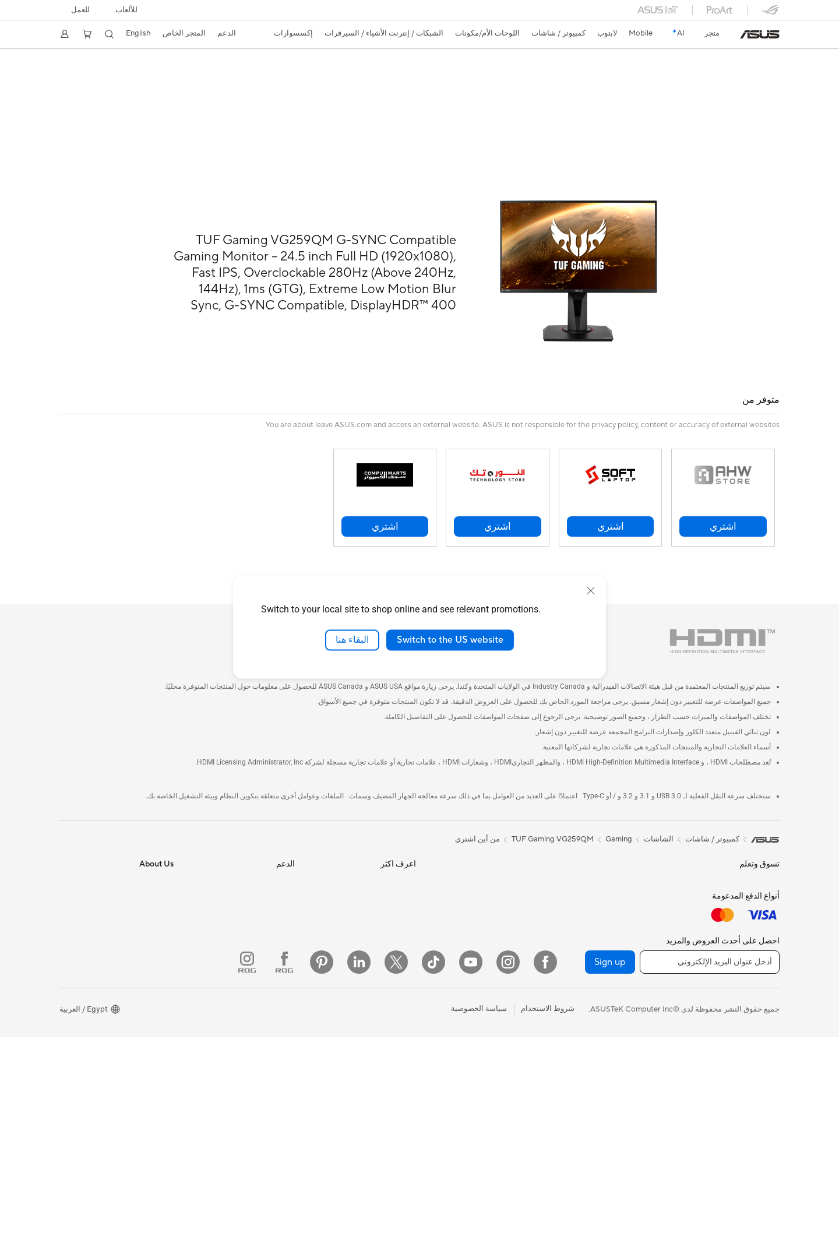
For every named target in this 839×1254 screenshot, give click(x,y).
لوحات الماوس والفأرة (503, 926)
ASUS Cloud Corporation (130, 977)
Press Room (153, 942)
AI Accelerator (634, 978)
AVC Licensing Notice (378, 960)
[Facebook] (545, 1178)
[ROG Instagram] (247, 1178)
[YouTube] (470, 1178)
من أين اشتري (477, 813)
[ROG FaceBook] (284, 1178)
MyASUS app (271, 1030)
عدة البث (524, 961)
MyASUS (279, 977)
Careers (160, 1012)
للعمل (80, 10)
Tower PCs (761, 1032)
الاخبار (164, 873)
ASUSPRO (397, 873)
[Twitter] (396, 1178)
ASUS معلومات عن (143, 855)
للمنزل (769, 891)
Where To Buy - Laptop (255, 1012)
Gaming (618, 813)
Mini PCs (764, 1067)
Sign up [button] (610, 1179)
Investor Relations (142, 908)
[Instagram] (508, 1178)
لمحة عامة (765, 79)
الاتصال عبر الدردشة (263, 942)
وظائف (163, 995)
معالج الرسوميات (632, 891)
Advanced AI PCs (386, 942)
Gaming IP (521, 1083)
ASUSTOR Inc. (149, 960)
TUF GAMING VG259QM (711, 61)
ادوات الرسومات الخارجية (618, 961)
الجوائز (162, 890)
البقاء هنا (352, 640)
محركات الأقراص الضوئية (619, 943)
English (138, 33)
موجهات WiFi (637, 1040)
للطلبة (770, 926)
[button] (126, 10)
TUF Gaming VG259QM (553, 813)
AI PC (406, 925)
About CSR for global (137, 925)
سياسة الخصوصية (479, 1226)
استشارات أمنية (270, 960)
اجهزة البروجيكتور (752, 997)
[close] (590, 591)
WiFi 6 (648, 1023)
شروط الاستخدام (547, 1226)
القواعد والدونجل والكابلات (496, 1030)
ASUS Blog (397, 908)
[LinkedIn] (359, 1178)
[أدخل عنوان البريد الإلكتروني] (710, 1178)
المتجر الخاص (184, 33)
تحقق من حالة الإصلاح (261, 855)
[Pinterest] (321, 1178)
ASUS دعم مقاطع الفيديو (254, 995)
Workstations (757, 1084)
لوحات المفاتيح (515, 908)
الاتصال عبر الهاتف (266, 908)
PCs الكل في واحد (750, 1014)
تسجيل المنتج (273, 890)
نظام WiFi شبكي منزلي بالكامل (609, 1058)
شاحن (529, 1013)
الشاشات (765, 979)
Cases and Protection (502, 996)
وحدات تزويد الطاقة (628, 908)
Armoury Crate (390, 977)
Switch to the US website (450, 640)
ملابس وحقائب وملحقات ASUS (489, 978)
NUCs (769, 1049)
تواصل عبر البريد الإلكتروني (252, 925)
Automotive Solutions (378, 890)
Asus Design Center (382, 855)
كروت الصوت (638, 926)
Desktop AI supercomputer (492, 873)
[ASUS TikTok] (433, 1178)
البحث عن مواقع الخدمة (257, 873)
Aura (408, 995)
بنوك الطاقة (520, 1048)
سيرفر (529, 855)
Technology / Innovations (736, 944)
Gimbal (526, 1065)
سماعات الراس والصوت (500, 943)
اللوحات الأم (640, 873)
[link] (760, 34)
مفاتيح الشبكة (637, 1075)
